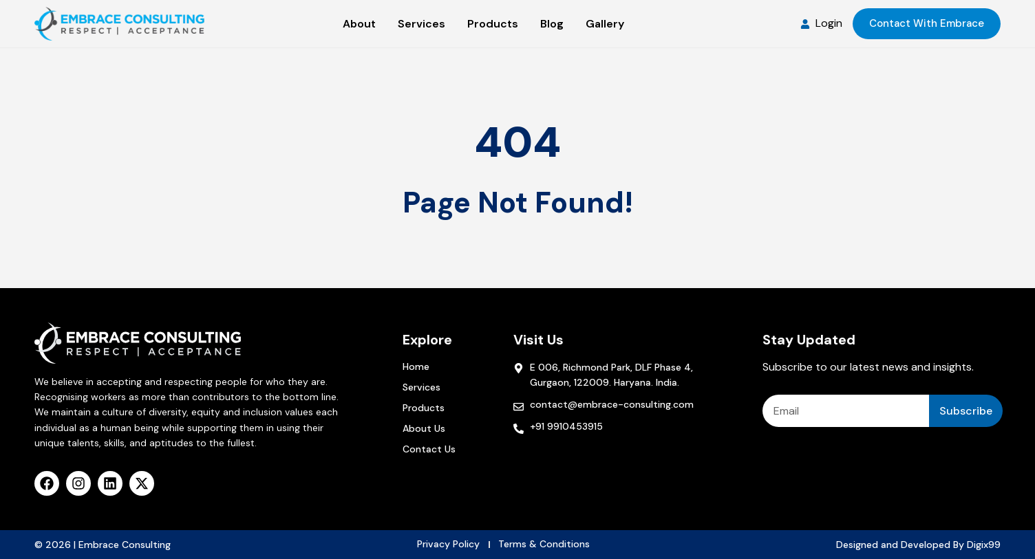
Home (416, 366)
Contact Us (429, 449)
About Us (424, 428)
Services (421, 387)
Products (424, 408)
